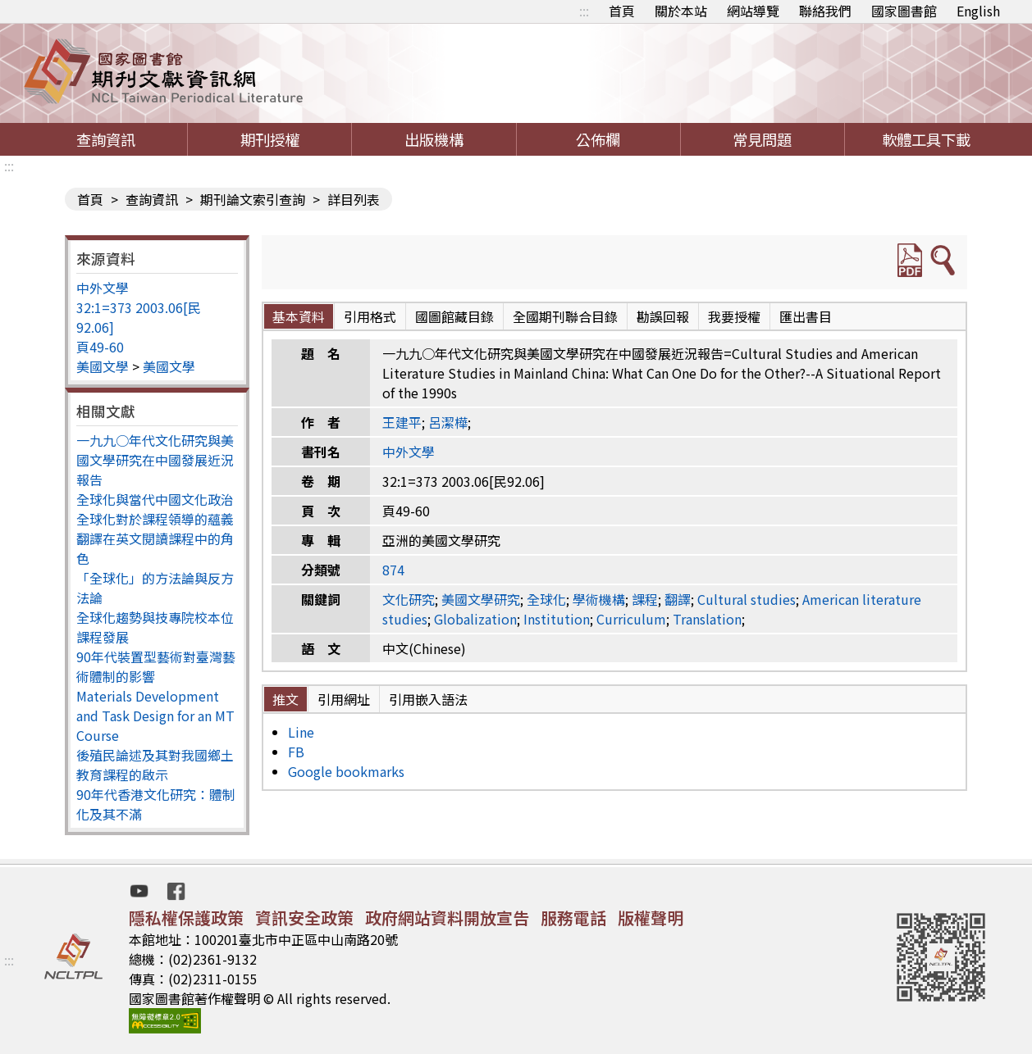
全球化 (546, 599)
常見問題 (762, 139)
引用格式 (370, 316)
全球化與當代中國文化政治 (155, 499)
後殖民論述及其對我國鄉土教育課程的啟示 (155, 764)
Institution (556, 619)
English (978, 10)
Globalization (475, 619)
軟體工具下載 (926, 139)
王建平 (402, 422)
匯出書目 (805, 316)
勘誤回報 (663, 316)
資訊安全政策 (304, 917)
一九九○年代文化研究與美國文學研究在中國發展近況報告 (155, 459)
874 (393, 569)
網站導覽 (753, 10)
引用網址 (343, 699)
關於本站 (681, 10)
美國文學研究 (480, 599)
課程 (645, 599)
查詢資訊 (105, 139)
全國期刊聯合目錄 (565, 316)
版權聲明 (650, 917)
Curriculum (631, 619)
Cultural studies (746, 599)
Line (301, 732)
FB (296, 751)
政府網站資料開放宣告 (447, 917)
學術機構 (599, 599)
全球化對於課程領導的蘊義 (155, 519)
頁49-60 (100, 347)
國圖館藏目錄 (454, 316)
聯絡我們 (825, 10)
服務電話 (573, 917)
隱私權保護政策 (186, 917)
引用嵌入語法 (428, 699)
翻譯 (677, 599)
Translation (707, 619)
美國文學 (102, 366)
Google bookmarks (346, 771)
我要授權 (734, 316)
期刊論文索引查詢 (252, 199)
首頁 (622, 10)
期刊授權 (269, 139)
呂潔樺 (448, 422)
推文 (285, 699)
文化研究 (408, 599)
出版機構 (433, 139)
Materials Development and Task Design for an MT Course (155, 715)
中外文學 (102, 288)
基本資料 (298, 316)
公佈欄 (598, 139)
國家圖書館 (904, 10)
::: (584, 10)
